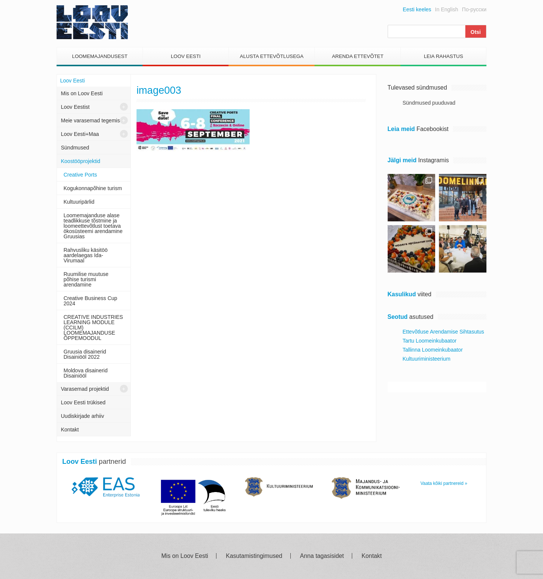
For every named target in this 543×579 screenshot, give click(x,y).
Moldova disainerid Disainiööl (86, 373)
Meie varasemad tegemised (93, 120)
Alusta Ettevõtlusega (272, 56)
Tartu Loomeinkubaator (430, 341)
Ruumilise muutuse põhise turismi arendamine (86, 279)
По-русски (474, 9)
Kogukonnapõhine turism (93, 188)
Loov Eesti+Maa (80, 134)
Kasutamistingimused (254, 556)
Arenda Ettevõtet (357, 56)
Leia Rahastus (443, 56)
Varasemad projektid (85, 389)
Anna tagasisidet (322, 556)
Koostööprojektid (80, 161)
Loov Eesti (186, 56)
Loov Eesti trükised (83, 402)
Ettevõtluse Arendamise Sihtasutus (443, 332)
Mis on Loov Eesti (82, 93)
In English (446, 9)
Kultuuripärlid (79, 202)
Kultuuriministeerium (427, 359)
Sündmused (75, 148)
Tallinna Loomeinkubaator (433, 350)
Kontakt (70, 430)
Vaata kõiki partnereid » (443, 483)
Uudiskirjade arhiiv (82, 416)
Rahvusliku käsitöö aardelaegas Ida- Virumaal (86, 255)
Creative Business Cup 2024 (90, 300)
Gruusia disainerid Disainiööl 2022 (85, 354)
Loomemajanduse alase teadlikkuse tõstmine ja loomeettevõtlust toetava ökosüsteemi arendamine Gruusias (93, 225)
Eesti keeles (417, 9)
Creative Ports (80, 175)
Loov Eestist (75, 107)
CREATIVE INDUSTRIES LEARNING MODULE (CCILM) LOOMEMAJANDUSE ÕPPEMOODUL (93, 327)
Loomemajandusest (99, 56)
